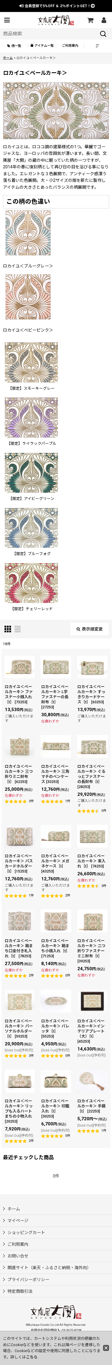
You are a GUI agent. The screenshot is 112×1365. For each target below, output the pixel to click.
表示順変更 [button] (89, 629)
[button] (6, 20)
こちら (32, 1357)
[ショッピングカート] (90, 20)
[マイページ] (103, 20)
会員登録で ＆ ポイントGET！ (57, 6)
